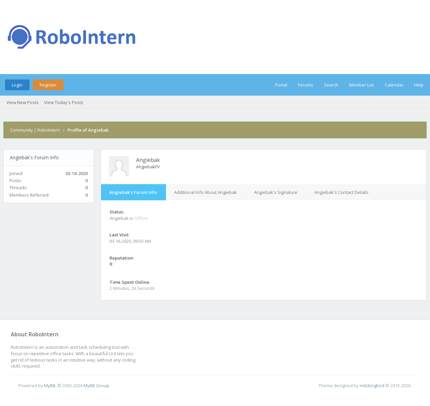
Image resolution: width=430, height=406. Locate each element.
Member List (361, 85)
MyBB (49, 385)
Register (48, 85)
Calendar (394, 85)
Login (17, 85)
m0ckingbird (372, 385)
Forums (305, 85)
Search (331, 85)
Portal (281, 85)
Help (419, 85)
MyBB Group (96, 385)
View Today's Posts (63, 102)
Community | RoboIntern (35, 130)
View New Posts (22, 102)
